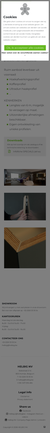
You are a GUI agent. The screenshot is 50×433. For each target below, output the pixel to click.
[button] (25, 54)
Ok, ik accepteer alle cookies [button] (25, 47)
